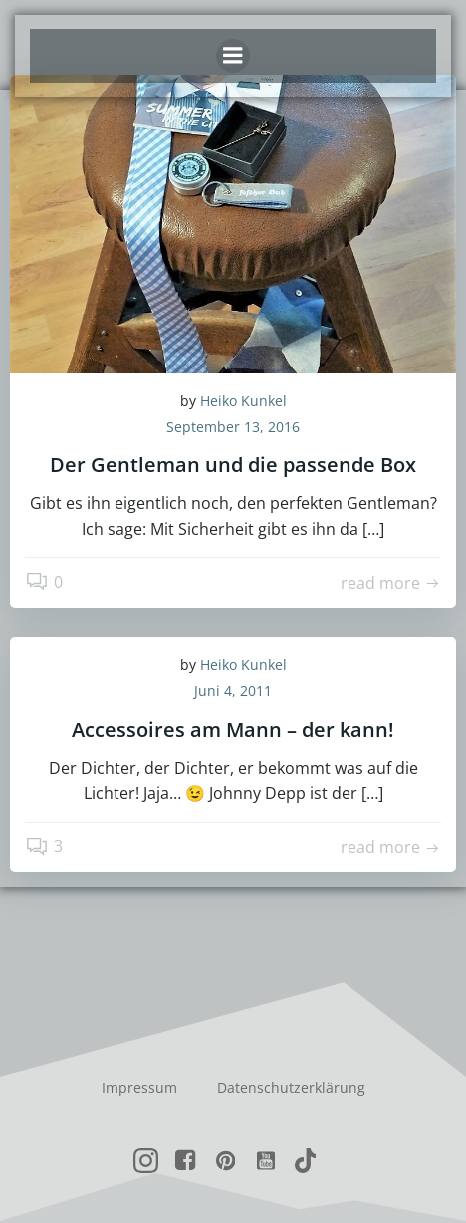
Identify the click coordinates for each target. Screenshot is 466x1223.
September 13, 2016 (233, 426)
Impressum (139, 1087)
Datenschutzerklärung (291, 1087)
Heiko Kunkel (243, 400)
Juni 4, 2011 (233, 690)
